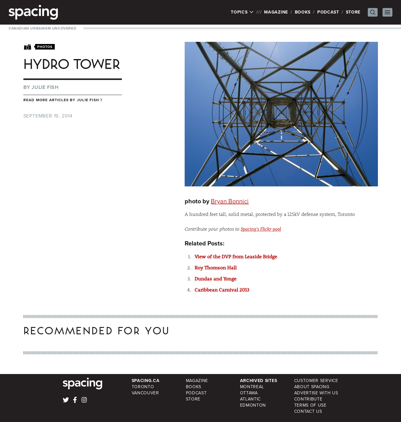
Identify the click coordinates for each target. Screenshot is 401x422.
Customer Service (316, 380)
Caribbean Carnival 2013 (221, 289)
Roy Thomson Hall (215, 267)
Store (353, 12)
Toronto (143, 387)
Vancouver (145, 393)
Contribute (308, 399)
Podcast (328, 12)
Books (303, 12)
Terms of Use (310, 405)
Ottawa (249, 393)
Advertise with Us (316, 393)
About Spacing (312, 387)
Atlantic (250, 399)
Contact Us (308, 411)
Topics (242, 12)
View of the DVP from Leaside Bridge (235, 256)
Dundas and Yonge (215, 278)
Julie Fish (45, 87)
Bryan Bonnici (230, 201)
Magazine (276, 12)
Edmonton (253, 405)
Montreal (252, 387)
